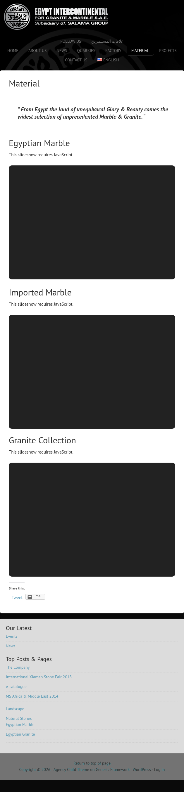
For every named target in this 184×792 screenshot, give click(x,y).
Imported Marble (40, 292)
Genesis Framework (113, 769)
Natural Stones (19, 718)
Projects (168, 50)
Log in (159, 769)
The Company (18, 667)
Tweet (17, 597)
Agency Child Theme (71, 769)
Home (12, 50)
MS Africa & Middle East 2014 (32, 696)
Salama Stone (51, 17)
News (62, 50)
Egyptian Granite (20, 734)
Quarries (86, 50)
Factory (113, 50)
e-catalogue (16, 686)
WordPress (142, 769)
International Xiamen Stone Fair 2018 (39, 676)
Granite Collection (42, 440)
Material (140, 50)
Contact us (76, 60)
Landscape (15, 708)
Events (12, 636)
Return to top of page (92, 763)
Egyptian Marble (39, 142)
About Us (37, 50)
